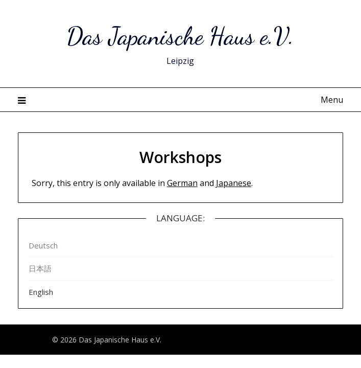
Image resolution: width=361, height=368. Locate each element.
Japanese (233, 183)
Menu (332, 99)
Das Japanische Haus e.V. (180, 36)
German (182, 183)
